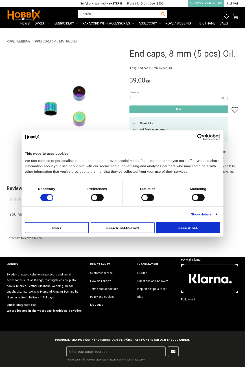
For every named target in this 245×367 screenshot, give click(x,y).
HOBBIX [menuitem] (142, 273)
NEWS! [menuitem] (25, 27)
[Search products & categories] (119, 16)
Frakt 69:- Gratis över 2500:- (146, 3)
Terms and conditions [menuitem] (104, 289)
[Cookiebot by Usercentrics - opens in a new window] (200, 137)
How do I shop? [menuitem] (100, 281)
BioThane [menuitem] (207, 27)
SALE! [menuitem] (224, 27)
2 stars (15, 199)
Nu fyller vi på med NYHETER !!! (101, 3)
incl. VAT (232, 3)
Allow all (188, 227)
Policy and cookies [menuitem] (102, 296)
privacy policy (137, 359)
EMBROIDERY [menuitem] (64, 27)
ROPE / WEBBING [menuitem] (178, 27)
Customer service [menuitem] (101, 273)
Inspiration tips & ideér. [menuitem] (152, 289)
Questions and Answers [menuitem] (152, 281)
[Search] (163, 16)
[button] (226, 16)
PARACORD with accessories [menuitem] (106, 27)
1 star (11, 199)
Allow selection (122, 227)
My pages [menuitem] (96, 304)
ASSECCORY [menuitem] (148, 27)
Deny (57, 227)
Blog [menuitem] (140, 296)
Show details (201, 214)
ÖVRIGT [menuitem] (40, 27)
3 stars (19, 199)
